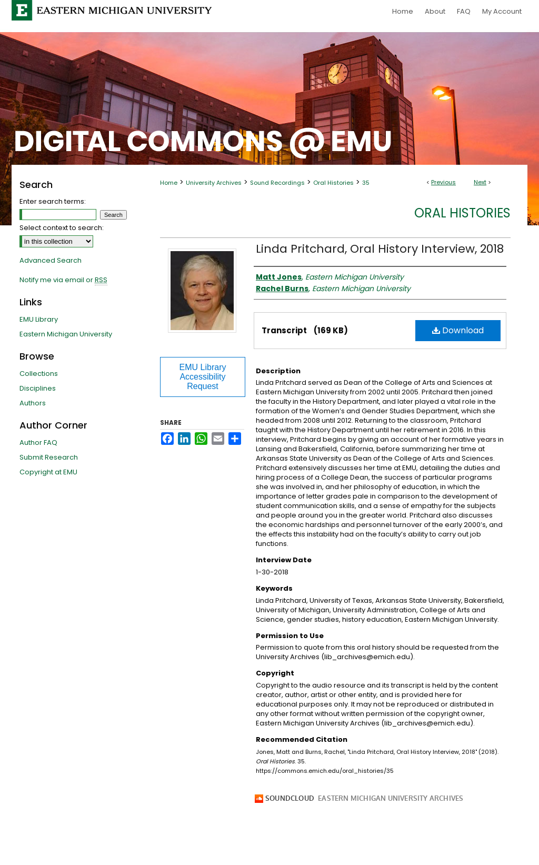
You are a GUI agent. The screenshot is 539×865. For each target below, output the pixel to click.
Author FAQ (38, 443)
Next (480, 182)
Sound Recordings (277, 182)
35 (366, 182)
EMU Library (38, 319)
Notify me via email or (63, 280)
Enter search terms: (52, 201)
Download (458, 330)
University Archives (214, 182)
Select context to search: (61, 228)
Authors (32, 403)
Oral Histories (333, 182)
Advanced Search (50, 260)
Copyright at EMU (48, 472)
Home (168, 182)
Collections (38, 374)
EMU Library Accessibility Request (202, 377)
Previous (443, 182)
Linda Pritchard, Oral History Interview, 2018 (380, 249)
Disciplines (37, 388)
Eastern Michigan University (65, 334)
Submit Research (48, 457)
